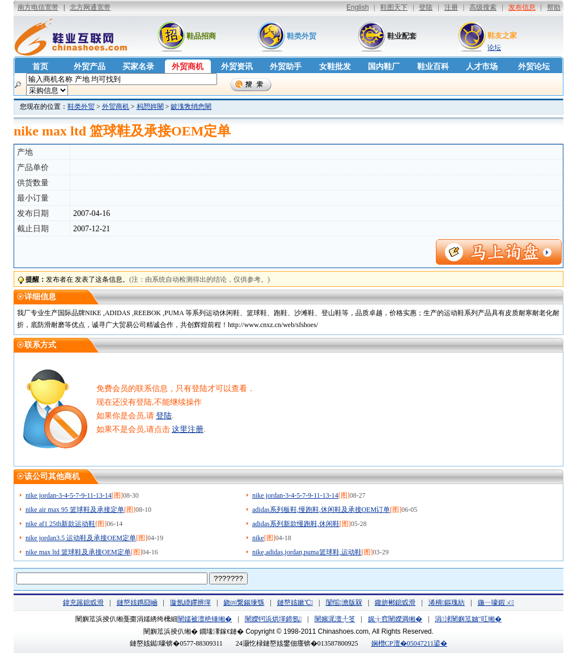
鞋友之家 (502, 35)
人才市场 (482, 66)
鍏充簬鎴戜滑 (83, 603)
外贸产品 (89, 66)
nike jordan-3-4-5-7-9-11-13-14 (69, 495)
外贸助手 (286, 66)
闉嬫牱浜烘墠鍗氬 (273, 619)
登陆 (164, 416)
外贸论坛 (534, 66)
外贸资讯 (237, 66)
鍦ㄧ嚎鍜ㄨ (496, 603)
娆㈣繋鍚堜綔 (243, 603)
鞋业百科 (433, 66)
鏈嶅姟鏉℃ (295, 603)
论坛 (494, 48)
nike (258, 538)
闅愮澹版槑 (344, 603)
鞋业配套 (402, 36)
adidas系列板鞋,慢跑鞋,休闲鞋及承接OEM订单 (321, 510)
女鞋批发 (335, 66)
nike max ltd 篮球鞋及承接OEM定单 (78, 552)
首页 (40, 66)
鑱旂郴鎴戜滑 (395, 603)
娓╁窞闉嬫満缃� (395, 619)
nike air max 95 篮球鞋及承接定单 (75, 510)
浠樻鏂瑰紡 (446, 603)
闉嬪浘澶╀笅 (335, 619)
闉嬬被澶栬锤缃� (204, 619)
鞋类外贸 (301, 36)
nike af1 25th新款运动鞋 (60, 524)
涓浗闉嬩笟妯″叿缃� (468, 619)
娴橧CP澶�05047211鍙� (409, 643)
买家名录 (138, 66)
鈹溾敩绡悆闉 (191, 107)
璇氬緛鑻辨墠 (190, 603)
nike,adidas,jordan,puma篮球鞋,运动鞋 (307, 552)
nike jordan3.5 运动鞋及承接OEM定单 (81, 538)
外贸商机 (187, 66)
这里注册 (187, 429)
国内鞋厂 (384, 66)
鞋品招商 (201, 36)
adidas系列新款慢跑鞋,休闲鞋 (296, 524)
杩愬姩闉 (150, 107)
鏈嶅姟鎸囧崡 (137, 603)
